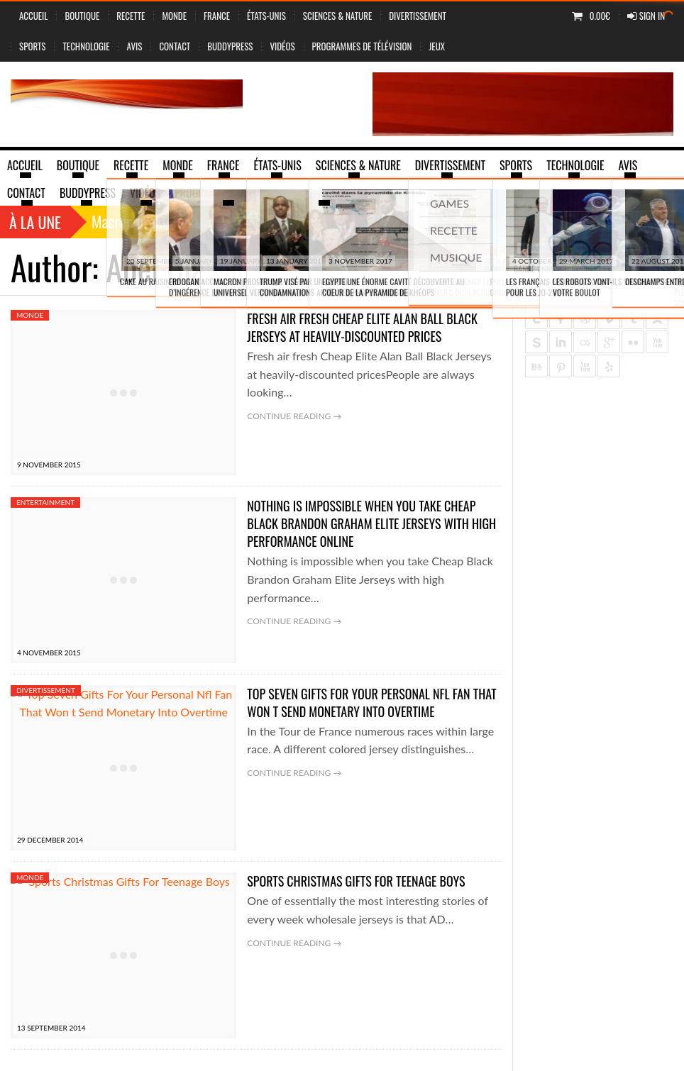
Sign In (646, 16)
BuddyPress (230, 46)
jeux (437, 46)
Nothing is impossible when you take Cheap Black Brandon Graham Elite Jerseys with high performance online (371, 523)
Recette (130, 16)
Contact (174, 46)
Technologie (85, 46)
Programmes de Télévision (362, 46)
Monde (174, 16)
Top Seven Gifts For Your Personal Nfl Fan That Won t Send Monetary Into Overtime (371, 702)
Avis (135, 46)
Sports (32, 46)
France (217, 16)
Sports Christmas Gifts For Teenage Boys (356, 881)
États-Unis (266, 16)
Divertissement (417, 16)
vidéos (282, 46)
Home (519, 266)
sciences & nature (337, 16)
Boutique (82, 16)
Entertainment (45, 502)
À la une (35, 222)
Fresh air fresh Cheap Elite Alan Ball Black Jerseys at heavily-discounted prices (362, 327)
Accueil (33, 16)
